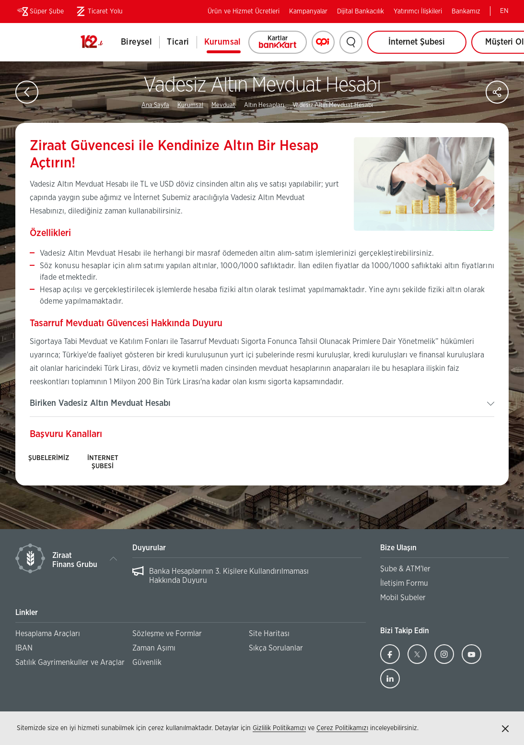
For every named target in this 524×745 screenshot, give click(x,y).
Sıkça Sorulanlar (276, 648)
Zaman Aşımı (153, 648)
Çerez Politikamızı (342, 728)
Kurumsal (222, 42)
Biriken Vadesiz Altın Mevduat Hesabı (100, 403)
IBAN (24, 648)
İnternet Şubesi (416, 42)
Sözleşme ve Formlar (167, 634)
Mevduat (223, 105)
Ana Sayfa (155, 105)
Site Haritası (269, 634)
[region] (247, 576)
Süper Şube (39, 11)
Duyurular (149, 548)
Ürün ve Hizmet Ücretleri (243, 11)
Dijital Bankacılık (360, 11)
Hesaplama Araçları (47, 634)
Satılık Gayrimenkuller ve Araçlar (70, 662)
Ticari (178, 42)
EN (504, 11)
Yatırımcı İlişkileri (418, 11)
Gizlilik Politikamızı (279, 728)
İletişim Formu (404, 583)
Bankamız (466, 11)
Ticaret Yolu (98, 11)
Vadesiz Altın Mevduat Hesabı (332, 105)
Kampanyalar (308, 11)
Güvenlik (147, 662)
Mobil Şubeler (403, 598)
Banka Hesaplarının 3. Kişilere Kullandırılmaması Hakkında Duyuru (229, 576)
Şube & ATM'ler (405, 569)
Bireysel (136, 42)
